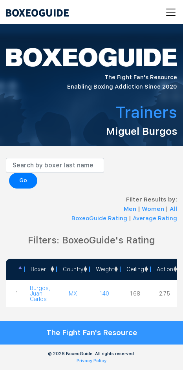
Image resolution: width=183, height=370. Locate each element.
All (173, 208)
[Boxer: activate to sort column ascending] (40, 269)
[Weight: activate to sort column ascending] (104, 269)
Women (154, 208)
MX (73, 293)
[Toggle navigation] (168, 12)
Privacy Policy (91, 360)
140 (104, 293)
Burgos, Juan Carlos (40, 293)
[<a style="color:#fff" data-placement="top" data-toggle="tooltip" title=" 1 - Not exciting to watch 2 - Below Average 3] (164, 269)
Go (23, 180)
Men (131, 208)
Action (165, 269)
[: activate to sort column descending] (15, 269)
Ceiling (135, 269)
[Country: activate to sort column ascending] (72, 269)
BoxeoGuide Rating (99, 218)
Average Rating (155, 218)
